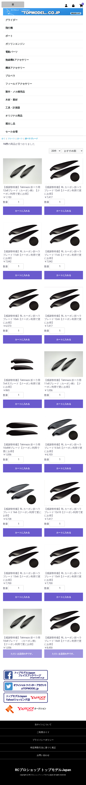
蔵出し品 (10, 123)
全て (3, 139)
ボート (9, 35)
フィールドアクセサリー (18, 83)
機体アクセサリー (15, 67)
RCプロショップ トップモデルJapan (43, 770)
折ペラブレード (31, 139)
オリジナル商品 (13, 115)
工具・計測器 (12, 107)
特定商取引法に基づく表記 (43, 747)
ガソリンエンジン (15, 43)
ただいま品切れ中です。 (22, 654)
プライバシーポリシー (43, 740)
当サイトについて (43, 724)
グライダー (11, 20)
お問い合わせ (43, 755)
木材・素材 (11, 99)
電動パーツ (11, 51)
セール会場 (11, 131)
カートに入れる (22, 211)
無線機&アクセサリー (17, 59)
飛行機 (9, 27)
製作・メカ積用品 (15, 91)
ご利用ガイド (43, 732)
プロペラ (10, 75)
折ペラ (20, 139)
